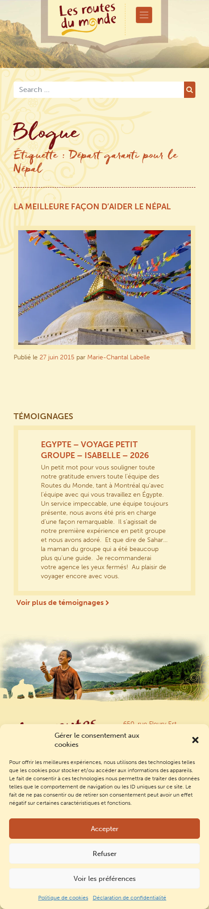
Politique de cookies (63, 897)
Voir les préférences (105, 879)
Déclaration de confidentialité (129, 897)
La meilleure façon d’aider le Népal (92, 207)
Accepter (105, 829)
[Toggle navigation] (144, 15)
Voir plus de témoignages (62, 602)
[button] (195, 740)
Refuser (105, 854)
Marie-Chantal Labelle (118, 357)
